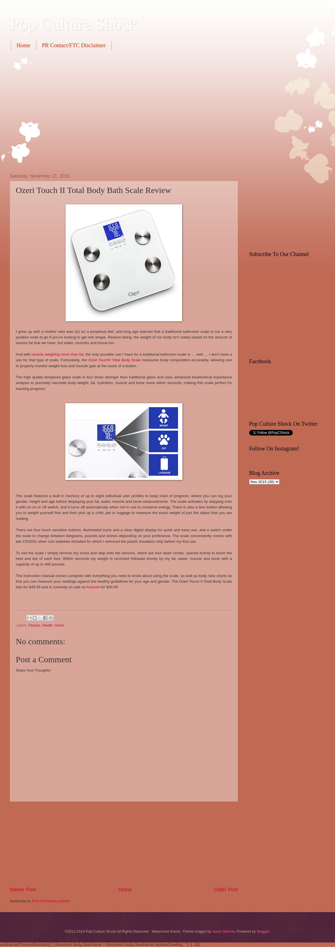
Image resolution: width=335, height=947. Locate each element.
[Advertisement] (53, 111)
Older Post (226, 889)
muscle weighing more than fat (57, 354)
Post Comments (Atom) (51, 901)
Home (23, 45)
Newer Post (23, 889)
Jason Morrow (223, 931)
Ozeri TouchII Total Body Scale (114, 360)
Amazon (93, 587)
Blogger (263, 931)
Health (47, 625)
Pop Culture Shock (73, 24)
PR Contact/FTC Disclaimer (74, 45)
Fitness (34, 625)
